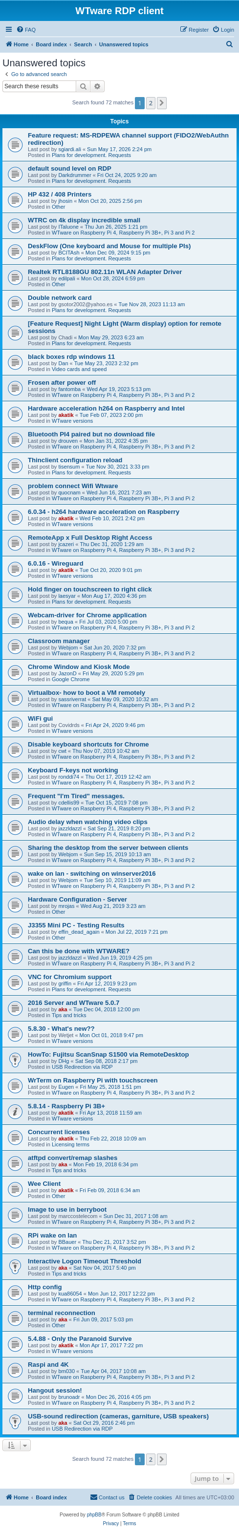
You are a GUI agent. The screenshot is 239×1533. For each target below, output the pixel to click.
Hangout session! (55, 1390)
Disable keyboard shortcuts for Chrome (88, 744)
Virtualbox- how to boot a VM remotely (86, 692)
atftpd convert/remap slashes (72, 1157)
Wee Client (44, 1183)
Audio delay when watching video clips (88, 821)
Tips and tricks (69, 1015)
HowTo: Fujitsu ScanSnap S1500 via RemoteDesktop (108, 1054)
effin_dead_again (78, 932)
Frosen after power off (62, 382)
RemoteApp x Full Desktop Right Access (90, 537)
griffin (64, 983)
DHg (63, 1061)
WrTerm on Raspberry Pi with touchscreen (93, 1080)
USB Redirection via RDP (82, 1067)
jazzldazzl (70, 828)
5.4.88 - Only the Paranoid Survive (80, 1338)
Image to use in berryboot (67, 1209)
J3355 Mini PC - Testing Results (76, 925)
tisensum (69, 467)
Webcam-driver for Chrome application (87, 615)
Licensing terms (70, 1144)
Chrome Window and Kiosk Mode (79, 666)
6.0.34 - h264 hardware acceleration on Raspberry (103, 511)
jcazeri (66, 544)
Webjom (68, 647)
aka (62, 1009)
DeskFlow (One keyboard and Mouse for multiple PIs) (109, 246)
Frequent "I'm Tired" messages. (76, 796)
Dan (63, 363)
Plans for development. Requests (91, 155)
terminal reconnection (61, 1313)
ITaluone (68, 227)
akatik (65, 415)
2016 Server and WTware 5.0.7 (73, 1002)
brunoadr (69, 1397)
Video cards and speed (79, 369)
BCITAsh (68, 253)
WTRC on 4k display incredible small (84, 220)
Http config (45, 1287)
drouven (68, 441)
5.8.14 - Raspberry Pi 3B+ (66, 1106)
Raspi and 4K (48, 1364)
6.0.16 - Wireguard (55, 563)
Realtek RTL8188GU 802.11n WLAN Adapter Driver (105, 271)
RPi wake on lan (52, 1235)
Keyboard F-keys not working (73, 770)
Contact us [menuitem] (107, 1497)
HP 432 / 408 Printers (59, 194)
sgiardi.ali (69, 149)
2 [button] (150, 102)
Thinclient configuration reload (75, 460)
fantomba (69, 389)
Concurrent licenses (59, 1132)
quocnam (69, 492)
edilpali (66, 278)
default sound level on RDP (69, 168)
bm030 (66, 1371)
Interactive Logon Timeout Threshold (84, 1261)
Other (58, 207)
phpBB (94, 1514)
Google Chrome (71, 679)
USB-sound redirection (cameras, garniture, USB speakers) (118, 1416)
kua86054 (70, 1294)
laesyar (66, 596)
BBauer (67, 1242)
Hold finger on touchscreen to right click (90, 589)
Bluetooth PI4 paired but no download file (91, 434)
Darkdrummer (74, 175)
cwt (62, 751)
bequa (65, 622)
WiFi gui (40, 718)
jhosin (65, 201)
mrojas (66, 906)
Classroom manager (59, 641)
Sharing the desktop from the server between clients (108, 847)
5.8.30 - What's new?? (61, 1028)
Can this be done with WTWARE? (79, 951)
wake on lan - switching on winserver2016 (92, 873)
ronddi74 (68, 777)
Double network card (59, 297)
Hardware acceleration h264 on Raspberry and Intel (106, 408)
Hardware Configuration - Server (77, 899)
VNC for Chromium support (69, 977)
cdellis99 (68, 803)
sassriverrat (72, 699)
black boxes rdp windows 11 (71, 356)
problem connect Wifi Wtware (73, 486)
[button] (162, 103)
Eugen (66, 1087)
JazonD (67, 673)
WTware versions (72, 421)
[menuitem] (26, 30)
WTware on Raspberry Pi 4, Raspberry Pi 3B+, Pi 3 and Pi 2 (123, 233)
